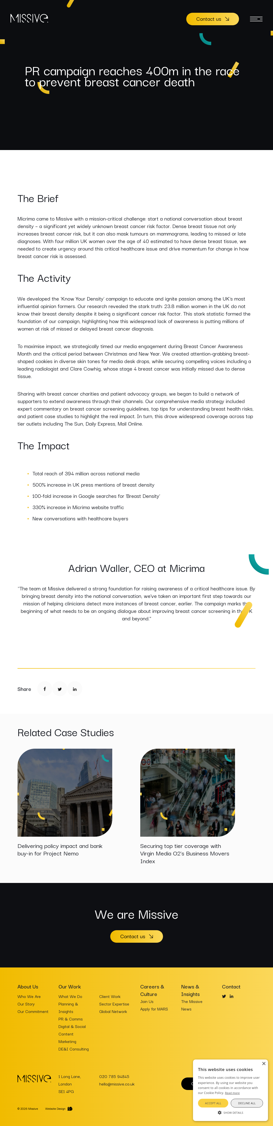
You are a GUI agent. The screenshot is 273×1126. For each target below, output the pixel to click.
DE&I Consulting (73, 1048)
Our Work (69, 986)
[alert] (230, 1090)
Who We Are (29, 996)
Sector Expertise (114, 1003)
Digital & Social (72, 1026)
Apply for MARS (154, 1008)
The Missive (191, 1001)
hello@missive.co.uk (116, 1083)
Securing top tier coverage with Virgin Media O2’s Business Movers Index (184, 853)
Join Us (147, 1001)
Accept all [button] (213, 1103)
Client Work (109, 996)
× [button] (264, 1064)
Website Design (55, 1108)
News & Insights (190, 990)
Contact (231, 986)
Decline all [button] (247, 1103)
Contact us (208, 19)
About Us (28, 986)
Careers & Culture (152, 990)
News (186, 1008)
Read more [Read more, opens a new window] (232, 1093)
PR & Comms (70, 1018)
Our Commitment (33, 1011)
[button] (230, 1112)
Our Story (26, 1003)
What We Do (70, 996)
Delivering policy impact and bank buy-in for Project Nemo (60, 849)
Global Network (113, 1011)
